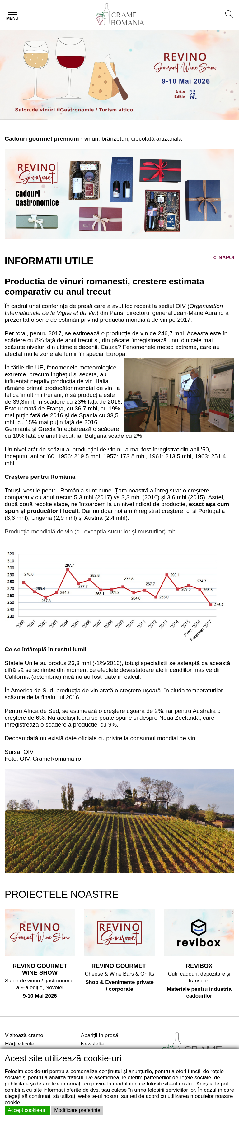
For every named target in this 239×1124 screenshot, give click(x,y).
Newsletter (93, 1043)
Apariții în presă (99, 1035)
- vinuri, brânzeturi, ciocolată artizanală (93, 138)
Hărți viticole (19, 1043)
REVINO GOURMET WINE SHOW (39, 969)
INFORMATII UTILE (49, 260)
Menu (12, 18)
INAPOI (223, 257)
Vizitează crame (24, 1035)
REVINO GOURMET (119, 966)
